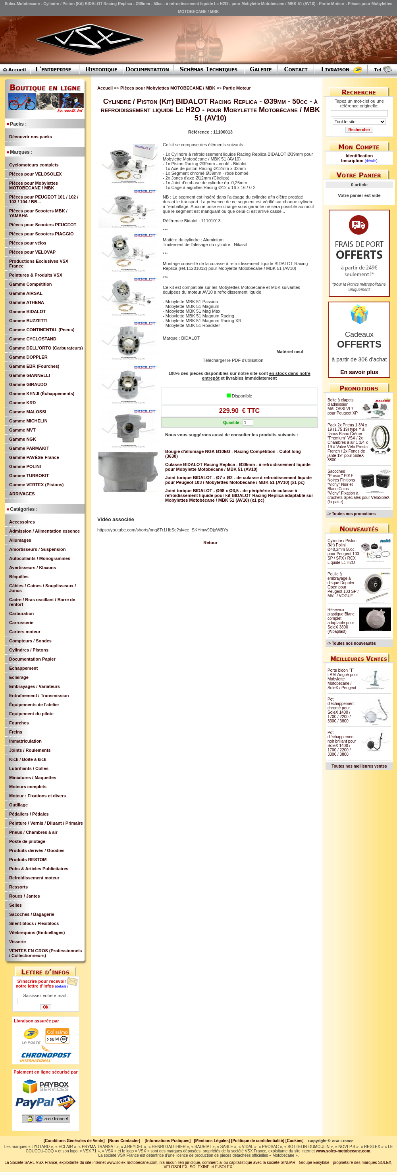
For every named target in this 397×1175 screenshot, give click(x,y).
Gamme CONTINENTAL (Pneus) (42, 329)
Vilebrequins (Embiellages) (37, 932)
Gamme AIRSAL (25, 293)
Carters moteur (24, 631)
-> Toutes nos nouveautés (351, 643)
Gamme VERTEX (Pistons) (36, 484)
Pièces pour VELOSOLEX (35, 174)
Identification (359, 155)
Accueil (105, 88)
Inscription (352, 160)
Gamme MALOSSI (27, 411)
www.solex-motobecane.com (343, 1151)
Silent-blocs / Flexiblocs (34, 923)
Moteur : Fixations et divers (37, 795)
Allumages (20, 540)
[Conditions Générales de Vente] (76, 1141)
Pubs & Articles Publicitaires (38, 868)
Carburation (21, 613)
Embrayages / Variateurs (34, 686)
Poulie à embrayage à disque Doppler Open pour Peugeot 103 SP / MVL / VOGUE (343, 585)
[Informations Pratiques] (167, 1141)
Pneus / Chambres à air (33, 832)
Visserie (17, 941)
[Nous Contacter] (124, 1141)
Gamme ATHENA (26, 302)
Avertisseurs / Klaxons (32, 567)
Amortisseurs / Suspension (37, 549)
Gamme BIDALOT (27, 311)
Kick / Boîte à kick (27, 759)
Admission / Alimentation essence (44, 531)
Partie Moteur (237, 88)
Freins (15, 732)
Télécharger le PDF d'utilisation (233, 360)
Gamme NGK (22, 439)
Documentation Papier (32, 659)
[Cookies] (294, 1141)
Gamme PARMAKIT (29, 448)
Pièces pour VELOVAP (32, 252)
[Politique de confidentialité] (257, 1141)
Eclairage (19, 677)
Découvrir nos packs (30, 136)
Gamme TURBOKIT (29, 475)
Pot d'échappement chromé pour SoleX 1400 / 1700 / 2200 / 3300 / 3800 (341, 710)
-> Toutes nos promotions (351, 514)
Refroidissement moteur (34, 877)
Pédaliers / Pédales (29, 814)
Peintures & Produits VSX (35, 275)
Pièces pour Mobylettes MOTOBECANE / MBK (33, 185)
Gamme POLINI (25, 466)
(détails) (61, 986)
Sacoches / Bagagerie (31, 914)
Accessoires (22, 522)
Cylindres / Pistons (28, 650)
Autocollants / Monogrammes (39, 558)
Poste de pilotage (27, 841)
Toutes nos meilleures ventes (359, 766)
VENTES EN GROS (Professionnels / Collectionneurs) (45, 953)
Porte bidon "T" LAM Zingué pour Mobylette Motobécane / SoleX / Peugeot (343, 679)
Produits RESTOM (28, 859)
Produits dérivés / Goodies (36, 850)
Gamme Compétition (30, 284)
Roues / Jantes (24, 896)
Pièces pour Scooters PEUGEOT (42, 224)
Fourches (19, 722)
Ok (45, 1007)
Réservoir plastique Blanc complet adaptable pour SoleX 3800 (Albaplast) (341, 621)
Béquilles (19, 576)
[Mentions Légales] (212, 1141)
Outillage (18, 804)
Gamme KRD (22, 402)
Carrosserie (21, 622)
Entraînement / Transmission (39, 695)
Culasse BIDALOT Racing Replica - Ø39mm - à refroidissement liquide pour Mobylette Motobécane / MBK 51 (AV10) (237, 467)
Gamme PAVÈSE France (34, 457)
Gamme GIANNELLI (29, 375)
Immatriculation (25, 741)
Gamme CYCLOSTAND (32, 338)
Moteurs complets (27, 786)
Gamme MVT (22, 430)
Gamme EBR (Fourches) (34, 366)
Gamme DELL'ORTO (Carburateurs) (46, 348)
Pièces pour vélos (27, 243)
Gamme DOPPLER (28, 357)
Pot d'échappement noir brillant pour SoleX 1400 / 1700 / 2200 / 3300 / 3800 (342, 743)
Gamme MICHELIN (28, 420)
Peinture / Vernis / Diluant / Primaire (46, 823)
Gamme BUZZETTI (28, 320)
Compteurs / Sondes (30, 640)
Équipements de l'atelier (34, 704)
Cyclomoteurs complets (34, 164)
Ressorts (18, 887)
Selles (15, 905)
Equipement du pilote (31, 713)
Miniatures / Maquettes (32, 777)
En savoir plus (359, 372)
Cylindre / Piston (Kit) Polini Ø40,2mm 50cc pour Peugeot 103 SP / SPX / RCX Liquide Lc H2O (343, 552)
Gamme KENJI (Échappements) (41, 393)
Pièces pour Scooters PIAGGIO (41, 233)
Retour (210, 542)
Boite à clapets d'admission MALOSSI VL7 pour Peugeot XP (343, 406)
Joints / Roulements (30, 750)
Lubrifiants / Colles (28, 768)
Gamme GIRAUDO (28, 384)
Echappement (23, 668)
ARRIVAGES (22, 493)
